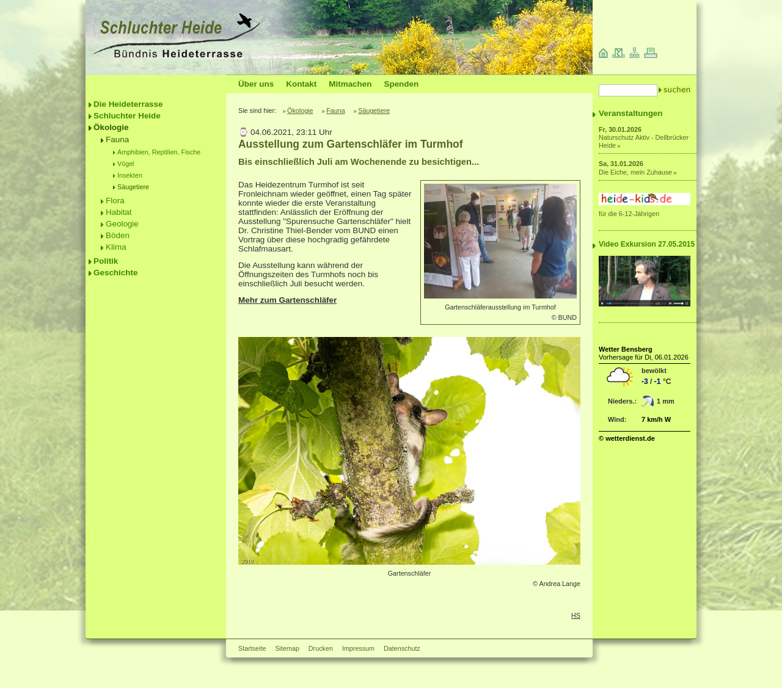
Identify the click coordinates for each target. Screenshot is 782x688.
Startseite (252, 648)
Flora (115, 200)
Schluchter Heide (127, 115)
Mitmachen (350, 84)
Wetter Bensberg (625, 349)
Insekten (129, 175)
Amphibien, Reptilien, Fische (158, 152)
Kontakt (301, 84)
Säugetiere (133, 186)
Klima (116, 247)
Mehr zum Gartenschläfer (287, 300)
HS (575, 615)
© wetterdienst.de (627, 438)
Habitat (119, 212)
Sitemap (287, 648)
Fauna (117, 139)
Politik (105, 261)
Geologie (122, 223)
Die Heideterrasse (128, 104)
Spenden (401, 84)
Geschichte (115, 272)
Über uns (256, 84)
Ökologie (111, 127)
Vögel (125, 163)
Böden (118, 235)
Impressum (358, 648)
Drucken (321, 648)
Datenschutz (402, 648)
